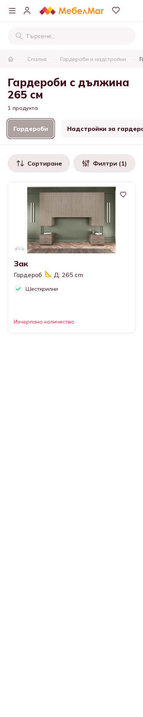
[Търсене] (19, 36)
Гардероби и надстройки (93, 59)
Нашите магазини (35, 690)
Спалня (37, 59)
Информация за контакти (46, 674)
